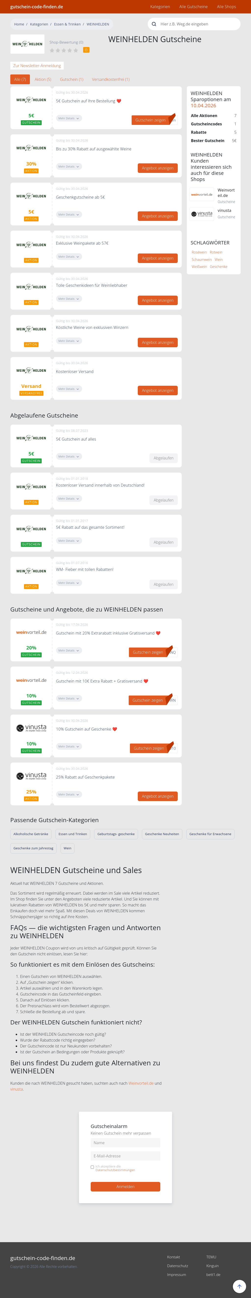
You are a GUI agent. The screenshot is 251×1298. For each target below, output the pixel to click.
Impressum (177, 1274)
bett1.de (213, 1274)
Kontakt (174, 1257)
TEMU (211, 1257)
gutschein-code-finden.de (36, 7)
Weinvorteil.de (141, 1083)
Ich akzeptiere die (115, 1168)
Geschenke (218, 266)
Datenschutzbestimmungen (115, 1170)
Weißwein (199, 266)
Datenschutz (178, 1265)
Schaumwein (202, 259)
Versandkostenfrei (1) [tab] (110, 79)
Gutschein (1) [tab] (71, 79)
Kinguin (212, 1265)
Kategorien (160, 6)
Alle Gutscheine (193, 6)
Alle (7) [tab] (20, 79)
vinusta (16, 1089)
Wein (219, 259)
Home (19, 24)
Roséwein (199, 252)
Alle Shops (226, 6)
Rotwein (216, 252)
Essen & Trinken (67, 24)
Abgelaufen (164, 458)
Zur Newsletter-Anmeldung (37, 65)
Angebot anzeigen (158, 168)
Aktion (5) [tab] (43, 79)
